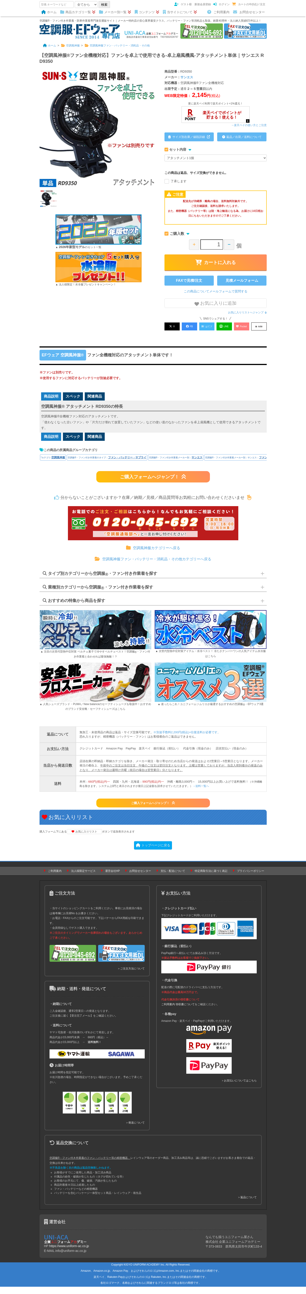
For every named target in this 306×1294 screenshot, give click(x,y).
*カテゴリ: (53, 464)
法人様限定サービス (83, 878)
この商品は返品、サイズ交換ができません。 (196, 173)
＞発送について (135, 1130)
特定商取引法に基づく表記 (211, 878)
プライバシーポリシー (250, 878)
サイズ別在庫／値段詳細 (189, 137)
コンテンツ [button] (147, 12)
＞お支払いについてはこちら (239, 1087)
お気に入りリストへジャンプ (247, 312)
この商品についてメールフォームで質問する (215, 291)
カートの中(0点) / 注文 (249, 4)
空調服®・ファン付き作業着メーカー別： (175, 464)
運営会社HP (112, 878)
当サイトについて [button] (180, 12)
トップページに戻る (153, 852)
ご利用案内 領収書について (178, 1011)
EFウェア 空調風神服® (63, 353)
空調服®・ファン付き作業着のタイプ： (107, 464)
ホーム (49, 12)
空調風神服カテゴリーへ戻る (153, 555)
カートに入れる (215, 262)
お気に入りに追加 (215, 303)
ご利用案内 (218, 12)
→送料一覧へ (201, 793)
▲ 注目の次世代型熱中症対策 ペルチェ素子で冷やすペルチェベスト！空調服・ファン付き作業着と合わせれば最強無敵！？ (95, 661)
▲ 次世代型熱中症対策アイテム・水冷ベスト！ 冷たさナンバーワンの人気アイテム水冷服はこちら (210, 661)
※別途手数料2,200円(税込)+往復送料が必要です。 (187, 739)
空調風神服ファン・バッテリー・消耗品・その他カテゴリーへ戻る (153, 566)
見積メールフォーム (242, 280)
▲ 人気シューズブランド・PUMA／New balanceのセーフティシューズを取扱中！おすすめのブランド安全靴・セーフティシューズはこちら (95, 714)
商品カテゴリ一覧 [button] (77, 12)
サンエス (186, 77)
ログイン (221, 4)
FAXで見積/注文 (189, 280)
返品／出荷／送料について (242, 137)
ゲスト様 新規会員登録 (192, 4)
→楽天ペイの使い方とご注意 (249, 125)
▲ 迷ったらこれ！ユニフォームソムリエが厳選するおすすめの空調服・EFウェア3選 (211, 712)
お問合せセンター (249, 12)
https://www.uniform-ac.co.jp (69, 1253)
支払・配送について (173, 878)
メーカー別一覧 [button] (115, 12)
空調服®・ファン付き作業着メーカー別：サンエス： (245, 464)
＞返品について (247, 1204)
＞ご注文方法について (131, 975)
